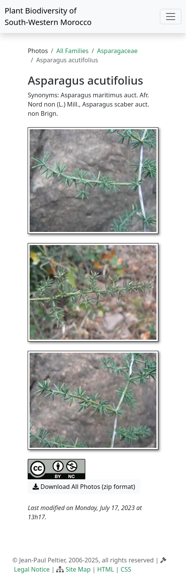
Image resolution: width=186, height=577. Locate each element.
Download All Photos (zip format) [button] (84, 486)
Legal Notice (32, 569)
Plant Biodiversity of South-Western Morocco (48, 16)
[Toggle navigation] (170, 16)
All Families (72, 51)
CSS (126, 569)
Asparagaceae (117, 51)
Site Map (78, 569)
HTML (105, 569)
